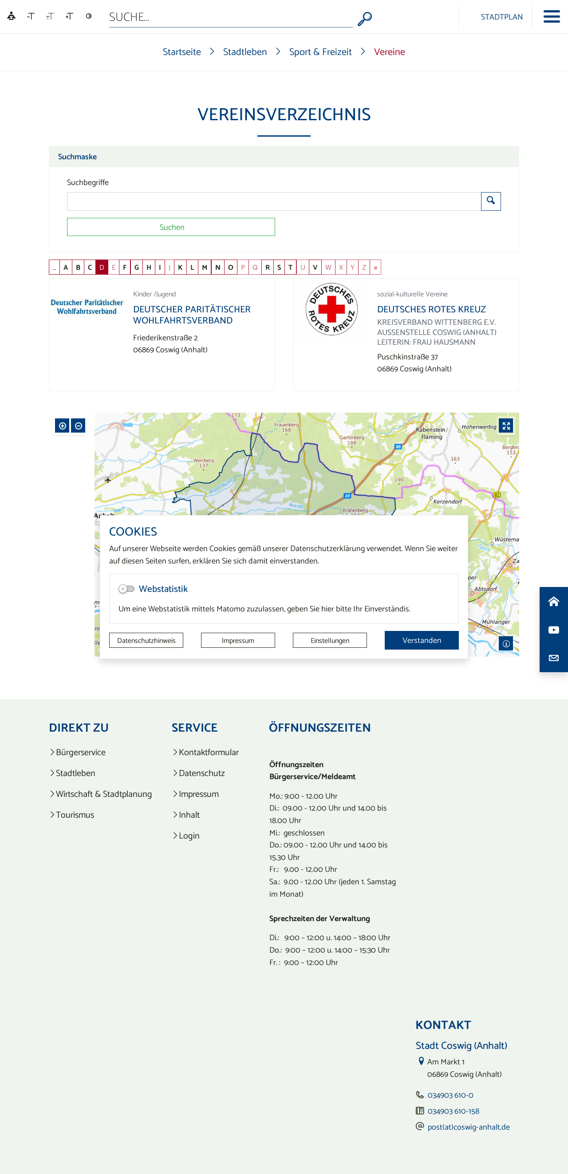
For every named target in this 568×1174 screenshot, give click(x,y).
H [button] (148, 267)
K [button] (180, 267)
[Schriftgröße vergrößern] (69, 16)
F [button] (124, 267)
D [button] (101, 267)
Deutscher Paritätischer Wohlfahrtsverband (192, 314)
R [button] (267, 267)
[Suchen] (171, 227)
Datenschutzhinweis (146, 640)
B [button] (78, 267)
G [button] (136, 267)
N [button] (218, 267)
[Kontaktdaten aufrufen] (554, 658)
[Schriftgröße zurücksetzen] (50, 16)
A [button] (65, 267)
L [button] (192, 267)
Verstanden (422, 640)
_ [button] (54, 267)
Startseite (182, 51)
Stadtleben (245, 51)
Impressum (238, 640)
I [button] (160, 267)
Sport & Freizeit (320, 51)
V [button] (315, 267)
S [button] (279, 267)
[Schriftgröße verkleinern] (31, 16)
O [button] (230, 267)
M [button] (204, 267)
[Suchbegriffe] (274, 201)
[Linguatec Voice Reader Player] (11, 17)
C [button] (90, 267)
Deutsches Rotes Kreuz (431, 309)
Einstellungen (330, 640)
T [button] (290, 267)
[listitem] (100, 752)
